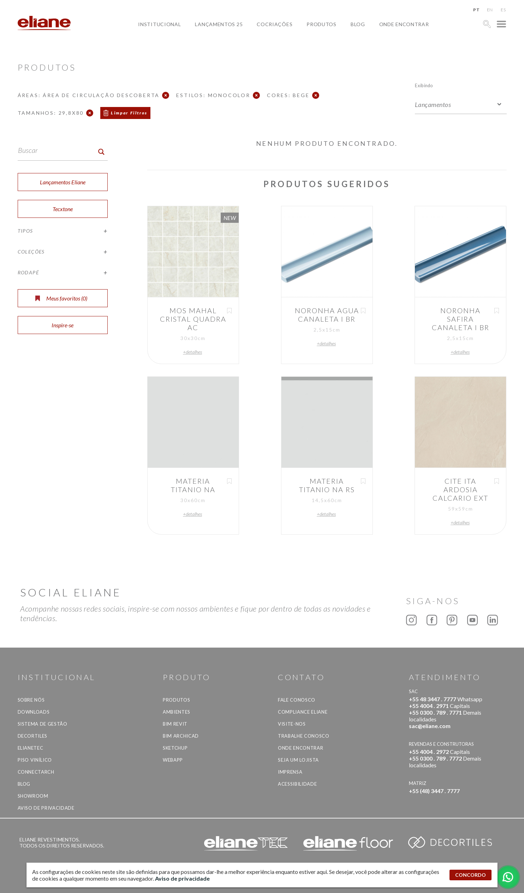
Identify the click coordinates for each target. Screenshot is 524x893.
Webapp (173, 760)
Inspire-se (62, 325)
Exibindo (424, 85)
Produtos (321, 24)
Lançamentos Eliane (62, 182)
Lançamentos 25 (219, 24)
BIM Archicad (181, 736)
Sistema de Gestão (42, 724)
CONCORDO (470, 875)
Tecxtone (63, 209)
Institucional (159, 24)
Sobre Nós (31, 700)
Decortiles (33, 736)
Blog (358, 24)
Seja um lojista (298, 760)
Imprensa (290, 772)
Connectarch (36, 772)
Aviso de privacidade (46, 808)
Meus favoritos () (61, 298)
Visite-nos (292, 724)
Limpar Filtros (129, 112)
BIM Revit (175, 724)
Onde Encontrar (404, 24)
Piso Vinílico (35, 760)
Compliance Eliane (302, 712)
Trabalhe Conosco (303, 736)
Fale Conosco (296, 700)
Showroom (33, 796)
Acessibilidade (297, 784)
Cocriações (274, 24)
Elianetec (30, 748)
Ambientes (176, 712)
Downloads (34, 712)
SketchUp (175, 748)
